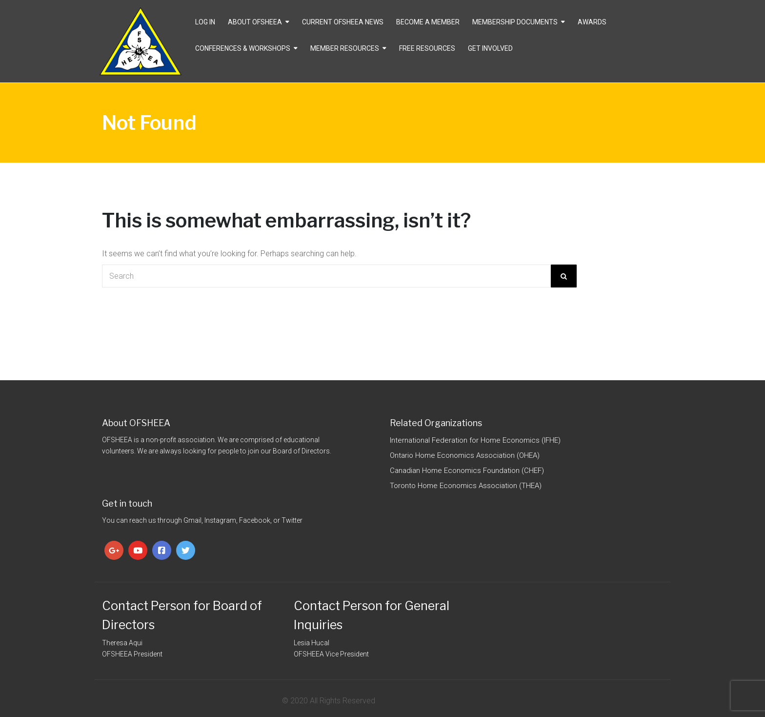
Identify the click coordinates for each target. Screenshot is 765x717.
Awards (592, 22)
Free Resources (427, 48)
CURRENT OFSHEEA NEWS (342, 22)
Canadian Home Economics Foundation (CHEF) (467, 470)
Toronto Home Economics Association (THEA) (466, 485)
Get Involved (490, 48)
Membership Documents (515, 22)
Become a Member (428, 22)
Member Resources (344, 48)
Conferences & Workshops (242, 48)
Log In (205, 22)
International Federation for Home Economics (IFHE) (475, 440)
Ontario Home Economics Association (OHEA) (465, 455)
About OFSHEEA (255, 22)
